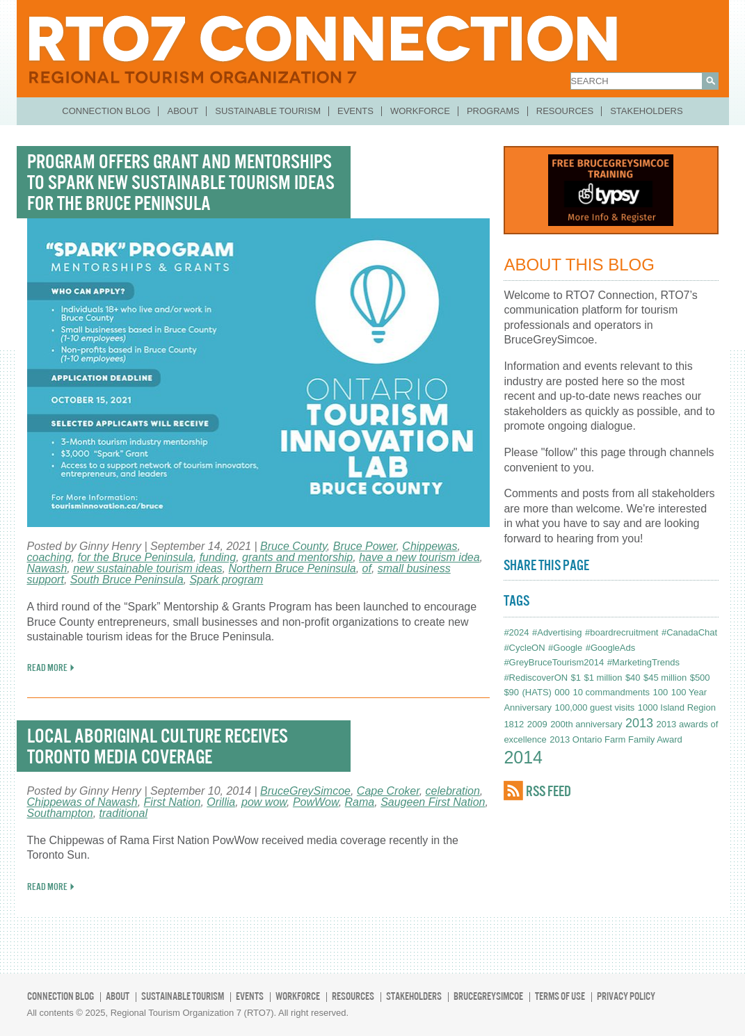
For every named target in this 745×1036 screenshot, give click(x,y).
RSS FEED (548, 791)
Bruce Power (364, 546)
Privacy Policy (626, 996)
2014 (523, 757)
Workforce (420, 111)
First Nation (172, 802)
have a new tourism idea (419, 557)
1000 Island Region (677, 707)
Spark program (226, 579)
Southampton (60, 813)
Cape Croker (388, 791)
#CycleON (524, 647)
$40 (633, 677)
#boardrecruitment (622, 632)
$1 (576, 677)
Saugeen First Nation (432, 802)
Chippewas (429, 546)
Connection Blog (106, 111)
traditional (123, 813)
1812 (514, 724)
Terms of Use (560, 996)
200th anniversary (586, 724)
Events (355, 111)
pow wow (264, 802)
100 (660, 692)
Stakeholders (646, 111)
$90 (511, 692)
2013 (639, 723)
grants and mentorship (297, 557)
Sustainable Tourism (268, 111)
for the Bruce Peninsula (135, 557)
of (366, 568)
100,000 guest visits (594, 707)
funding (218, 557)
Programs (493, 111)
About (182, 111)
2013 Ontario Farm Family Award (616, 739)
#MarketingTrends (643, 662)
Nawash (47, 568)
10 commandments (611, 692)
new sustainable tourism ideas (147, 568)
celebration (453, 791)
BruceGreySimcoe (305, 791)
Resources (564, 111)
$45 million (665, 677)
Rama (360, 802)
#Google (565, 647)
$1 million (603, 677)
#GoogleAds (611, 647)
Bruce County (293, 546)
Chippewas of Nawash (82, 802)
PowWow (316, 802)
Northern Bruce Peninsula (291, 568)
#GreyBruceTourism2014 (554, 662)
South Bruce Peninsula (127, 579)
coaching (49, 557)
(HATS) (537, 692)
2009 (537, 724)
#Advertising (557, 632)
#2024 (516, 632)
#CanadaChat (689, 632)
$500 (700, 677)
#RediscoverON (536, 677)
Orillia (221, 802)
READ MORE (47, 667)
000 (562, 692)
